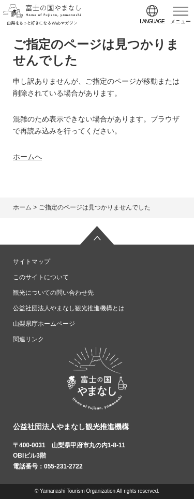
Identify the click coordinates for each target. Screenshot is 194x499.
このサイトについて (41, 277)
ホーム (22, 207)
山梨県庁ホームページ (44, 324)
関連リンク (28, 339)
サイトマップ (31, 262)
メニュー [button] (180, 21)
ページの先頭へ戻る (97, 235)
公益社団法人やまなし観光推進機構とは (69, 308)
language (152, 21)
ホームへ (27, 157)
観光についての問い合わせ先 (53, 293)
